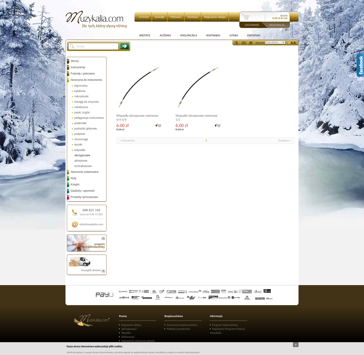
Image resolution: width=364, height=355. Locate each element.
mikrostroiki (81, 96)
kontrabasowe (83, 166)
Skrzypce (144, 35)
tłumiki (78, 144)
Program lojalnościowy (225, 325)
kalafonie (80, 91)
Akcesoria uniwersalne (85, 172)
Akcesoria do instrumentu (86, 80)
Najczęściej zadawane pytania (138, 340)
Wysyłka (126, 333)
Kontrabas (213, 35)
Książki (75, 184)
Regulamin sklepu (215, 17)
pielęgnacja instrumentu (89, 117)
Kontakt (160, 17)
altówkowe (80, 160)
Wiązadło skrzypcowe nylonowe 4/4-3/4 (137, 118)
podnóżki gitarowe (85, 128)
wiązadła (79, 150)
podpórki (79, 134)
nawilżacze (81, 107)
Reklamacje (127, 336)
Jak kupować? (129, 329)
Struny (75, 61)
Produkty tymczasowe (84, 197)
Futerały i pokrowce (83, 73)
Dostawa (193, 17)
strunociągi (81, 139)
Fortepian (253, 35)
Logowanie (252, 24)
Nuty (73, 178)
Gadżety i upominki (82, 190)
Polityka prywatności (178, 329)
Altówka (165, 35)
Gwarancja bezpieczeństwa (182, 325)
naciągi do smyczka (86, 101)
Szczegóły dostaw (93, 270)
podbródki (80, 123)
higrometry (81, 85)
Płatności (176, 17)
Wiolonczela (188, 35)
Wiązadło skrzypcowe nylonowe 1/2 (196, 118)
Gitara (234, 35)
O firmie (144, 17)
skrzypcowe (82, 155)
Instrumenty (78, 67)
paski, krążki (82, 112)
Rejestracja (277, 24)
